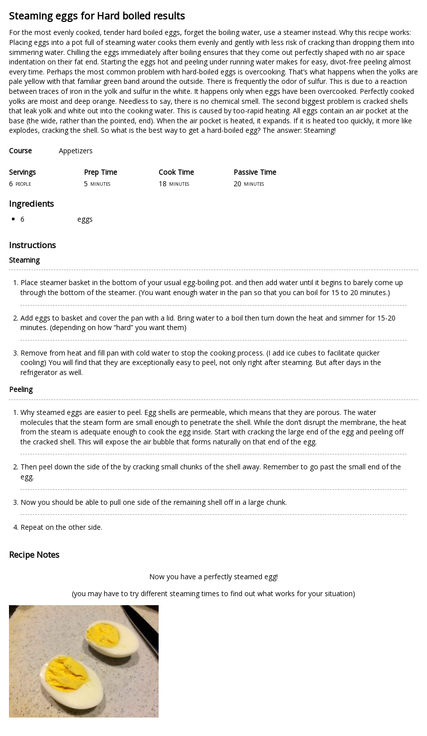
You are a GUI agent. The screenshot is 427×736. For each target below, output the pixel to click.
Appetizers (76, 150)
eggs (85, 219)
